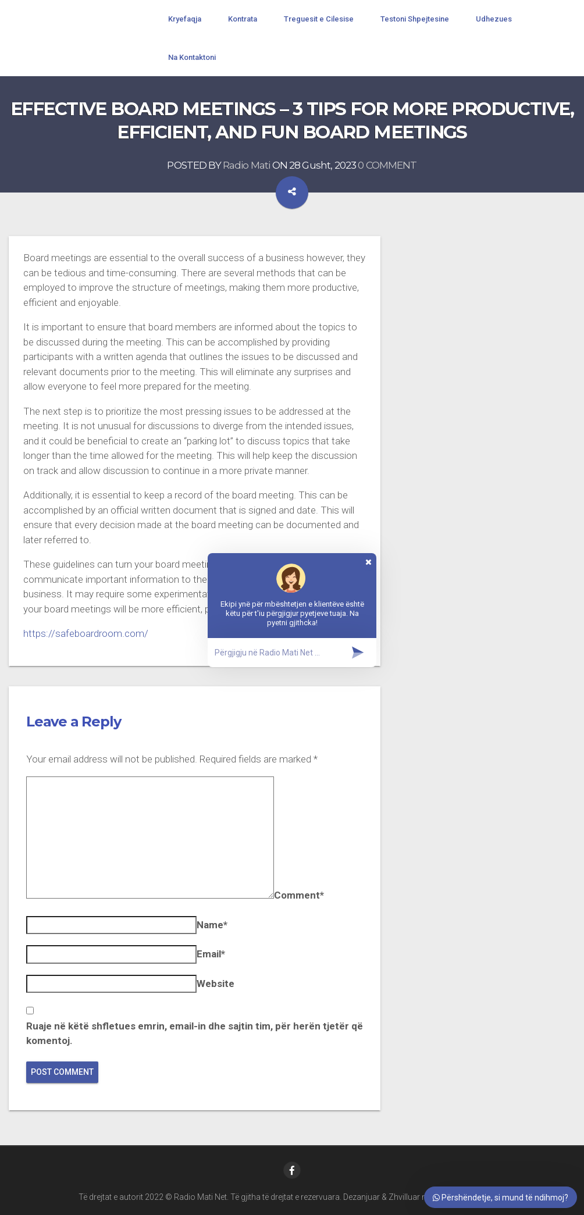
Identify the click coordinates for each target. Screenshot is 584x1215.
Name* (212, 925)
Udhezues (494, 19)
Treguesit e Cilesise (319, 19)
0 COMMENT (387, 165)
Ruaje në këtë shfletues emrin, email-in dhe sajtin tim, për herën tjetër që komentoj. (194, 1033)
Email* (211, 954)
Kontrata (242, 19)
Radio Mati (246, 165)
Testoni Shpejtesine (414, 19)
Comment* (299, 895)
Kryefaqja (184, 19)
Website (215, 983)
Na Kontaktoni (192, 57)
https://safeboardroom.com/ (85, 633)
